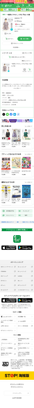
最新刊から (29, 60)
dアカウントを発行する (17, 384)
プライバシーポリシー (6, 344)
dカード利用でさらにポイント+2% (22, 29)
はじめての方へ (6, 317)
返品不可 (16, 31)
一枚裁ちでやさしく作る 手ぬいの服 (21, 63)
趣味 (9, 97)
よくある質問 (22, 321)
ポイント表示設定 (23, 326)
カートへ (10, 39)
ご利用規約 (4, 339)
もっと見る (27, 126)
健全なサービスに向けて (23, 344)
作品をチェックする (18, 43)
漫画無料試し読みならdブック (7, 222)
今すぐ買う (26, 39)
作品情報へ (16, 47)
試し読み (9, 33)
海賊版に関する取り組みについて (6, 354)
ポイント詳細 (18, 26)
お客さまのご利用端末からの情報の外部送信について (23, 354)
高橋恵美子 (17, 18)
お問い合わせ (5, 326)
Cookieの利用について (24, 348)
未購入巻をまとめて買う (18, 57)
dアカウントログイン (7, 330)
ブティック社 (10, 95)
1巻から (24, 60)
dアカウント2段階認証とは (7, 348)
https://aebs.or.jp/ (16, 368)
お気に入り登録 (28, 53)
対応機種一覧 (22, 316)
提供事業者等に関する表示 (23, 339)
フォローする (21, 18)
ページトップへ (17, 393)
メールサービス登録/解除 (7, 321)
